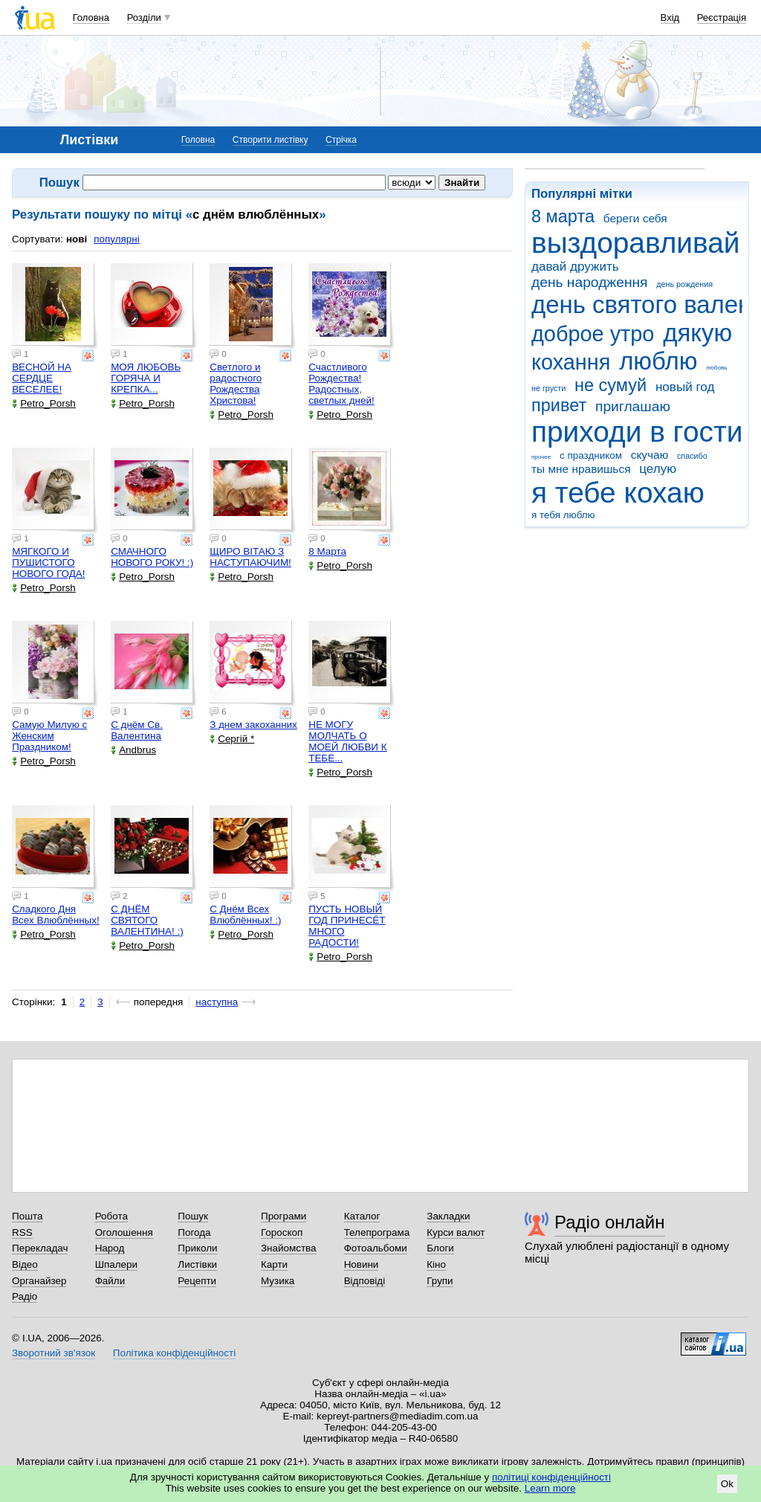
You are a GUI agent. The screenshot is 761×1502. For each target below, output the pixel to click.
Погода (194, 1232)
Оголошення (124, 1232)
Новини (361, 1264)
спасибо (692, 455)
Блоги (440, 1248)
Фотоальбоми (375, 1248)
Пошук (193, 1216)
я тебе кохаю (618, 493)
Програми (283, 1216)
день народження (589, 282)
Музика (277, 1280)
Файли (110, 1280)
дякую (697, 333)
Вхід (670, 17)
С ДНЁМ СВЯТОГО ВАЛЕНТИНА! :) (147, 920)
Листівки (197, 1264)
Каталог (362, 1216)
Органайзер (39, 1280)
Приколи (197, 1248)
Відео (25, 1264)
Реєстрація (721, 17)
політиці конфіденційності (551, 1477)
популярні (116, 239)
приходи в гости (636, 432)
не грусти (548, 388)
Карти (274, 1264)
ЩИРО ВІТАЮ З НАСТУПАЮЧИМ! (250, 557)
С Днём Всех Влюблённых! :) (245, 914)
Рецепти (197, 1280)
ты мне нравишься (581, 468)
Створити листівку (270, 140)
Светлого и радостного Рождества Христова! (236, 383)
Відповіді (365, 1280)
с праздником (591, 455)
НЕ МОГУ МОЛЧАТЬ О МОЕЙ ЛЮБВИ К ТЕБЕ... (347, 741)
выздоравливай (635, 243)
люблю (658, 361)
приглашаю (632, 406)
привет (558, 405)
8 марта (563, 216)
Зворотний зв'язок (53, 1352)
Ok (727, 1483)
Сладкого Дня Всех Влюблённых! (56, 914)
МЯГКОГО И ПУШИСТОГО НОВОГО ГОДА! (48, 562)
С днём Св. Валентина (137, 730)
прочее (541, 457)
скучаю (650, 454)
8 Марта (327, 551)
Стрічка (341, 140)
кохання (570, 362)
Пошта (27, 1216)
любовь (716, 367)
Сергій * (232, 738)
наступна (216, 1002)
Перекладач (40, 1248)
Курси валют (456, 1232)
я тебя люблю (563, 514)
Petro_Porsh (44, 403)
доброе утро (592, 334)
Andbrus (133, 749)
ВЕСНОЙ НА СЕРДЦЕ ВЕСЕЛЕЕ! (41, 378)
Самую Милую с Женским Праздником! (49, 735)
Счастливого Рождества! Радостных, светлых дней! (341, 383)
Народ (110, 1248)
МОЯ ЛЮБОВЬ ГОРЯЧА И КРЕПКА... (146, 378)
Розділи (144, 17)
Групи (440, 1280)
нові (76, 239)
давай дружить (575, 267)
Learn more (550, 1488)
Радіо (24, 1296)
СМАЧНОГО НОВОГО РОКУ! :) (152, 557)
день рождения (684, 284)
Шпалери (116, 1264)
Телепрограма (377, 1232)
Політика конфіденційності (174, 1352)
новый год (684, 387)
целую (657, 469)
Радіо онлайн (609, 1222)
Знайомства (289, 1248)
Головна (91, 17)
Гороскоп (281, 1232)
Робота (111, 1216)
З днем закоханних (253, 724)
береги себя (635, 218)
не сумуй (610, 385)
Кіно (436, 1264)
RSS (22, 1232)
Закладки (448, 1216)
